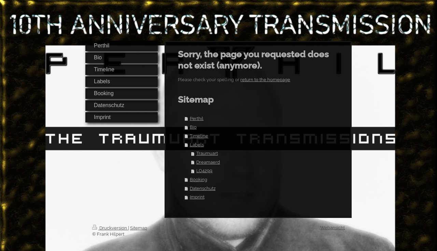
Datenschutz (202, 188)
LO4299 (204, 170)
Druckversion (110, 228)
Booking (198, 179)
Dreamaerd (208, 162)
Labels (197, 144)
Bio (193, 127)
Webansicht (332, 227)
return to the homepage (265, 79)
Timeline (199, 135)
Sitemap (138, 228)
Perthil (196, 118)
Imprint (197, 197)
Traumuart (207, 153)
